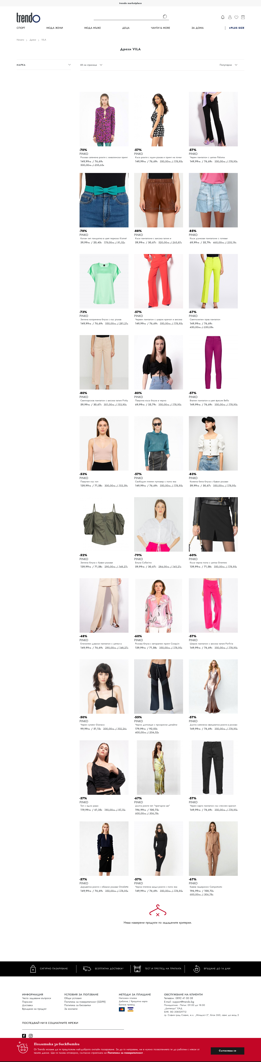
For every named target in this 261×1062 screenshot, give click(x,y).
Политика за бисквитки (77, 1005)
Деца (125, 28)
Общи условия (73, 998)
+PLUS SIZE (236, 28)
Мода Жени (54, 28)
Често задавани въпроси (36, 998)
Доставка (27, 1005)
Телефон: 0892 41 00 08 (178, 998)
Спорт (21, 28)
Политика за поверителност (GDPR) (85, 1002)
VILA (44, 39)
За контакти (71, 1009)
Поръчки (27, 1002)
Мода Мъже (92, 28)
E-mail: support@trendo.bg (179, 1002)
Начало (20, 39)
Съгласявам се (227, 1050)
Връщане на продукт (34, 1009)
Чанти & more (160, 28)
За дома (197, 28)
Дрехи (33, 39)
